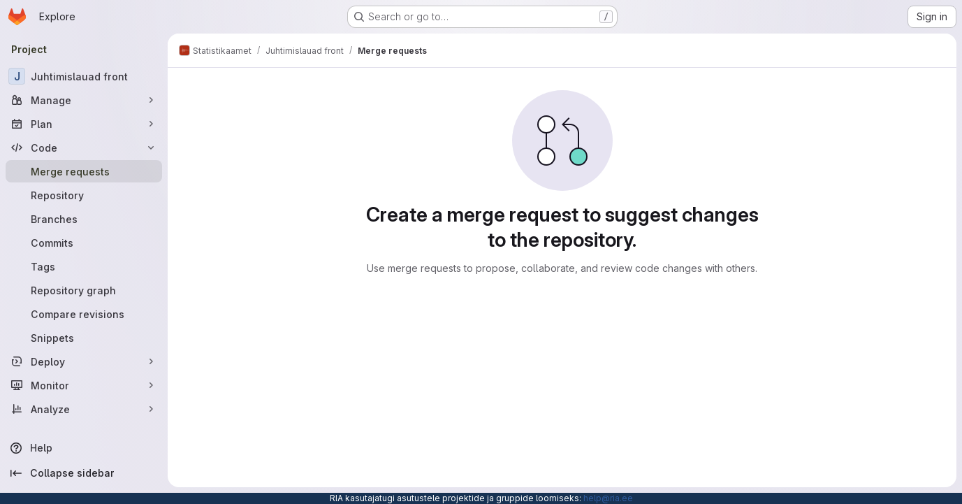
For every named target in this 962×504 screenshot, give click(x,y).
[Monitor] (84, 385)
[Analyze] (84, 409)
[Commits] (84, 242)
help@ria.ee (608, 498)
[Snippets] (84, 337)
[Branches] (84, 219)
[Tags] (84, 266)
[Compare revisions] (84, 314)
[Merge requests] (84, 171)
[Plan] (84, 124)
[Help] (84, 448)
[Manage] (84, 100)
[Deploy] (84, 361)
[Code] (84, 147)
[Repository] (84, 195)
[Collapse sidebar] (84, 473)
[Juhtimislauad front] (84, 76)
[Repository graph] (84, 290)
